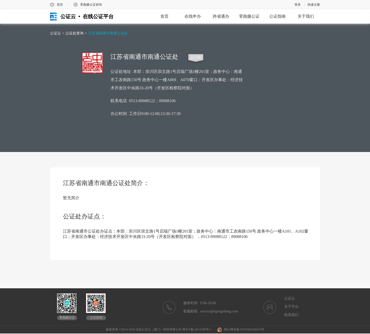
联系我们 (291, 315)
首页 (60, 4)
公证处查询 (75, 33)
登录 (297, 4)
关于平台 (291, 307)
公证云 (55, 33)
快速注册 (314, 4)
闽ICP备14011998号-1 (196, 329)
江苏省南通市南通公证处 (108, 33)
